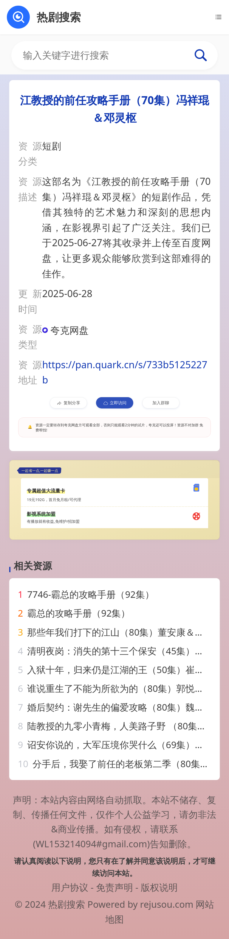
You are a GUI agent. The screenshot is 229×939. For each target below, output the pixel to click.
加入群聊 (160, 402)
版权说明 (159, 887)
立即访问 (114, 403)
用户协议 (69, 887)
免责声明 (114, 887)
